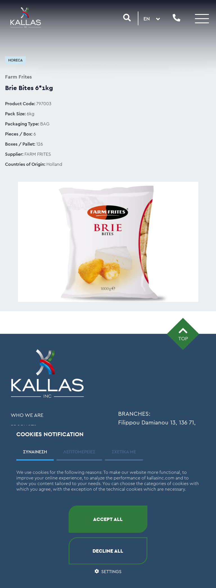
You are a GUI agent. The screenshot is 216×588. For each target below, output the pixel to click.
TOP (183, 333)
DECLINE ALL (108, 551)
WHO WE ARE (27, 415)
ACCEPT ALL (108, 519)
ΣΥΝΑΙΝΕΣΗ (35, 452)
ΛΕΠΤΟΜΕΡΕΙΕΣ (79, 452)
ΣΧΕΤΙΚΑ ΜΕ (124, 452)
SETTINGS (108, 572)
